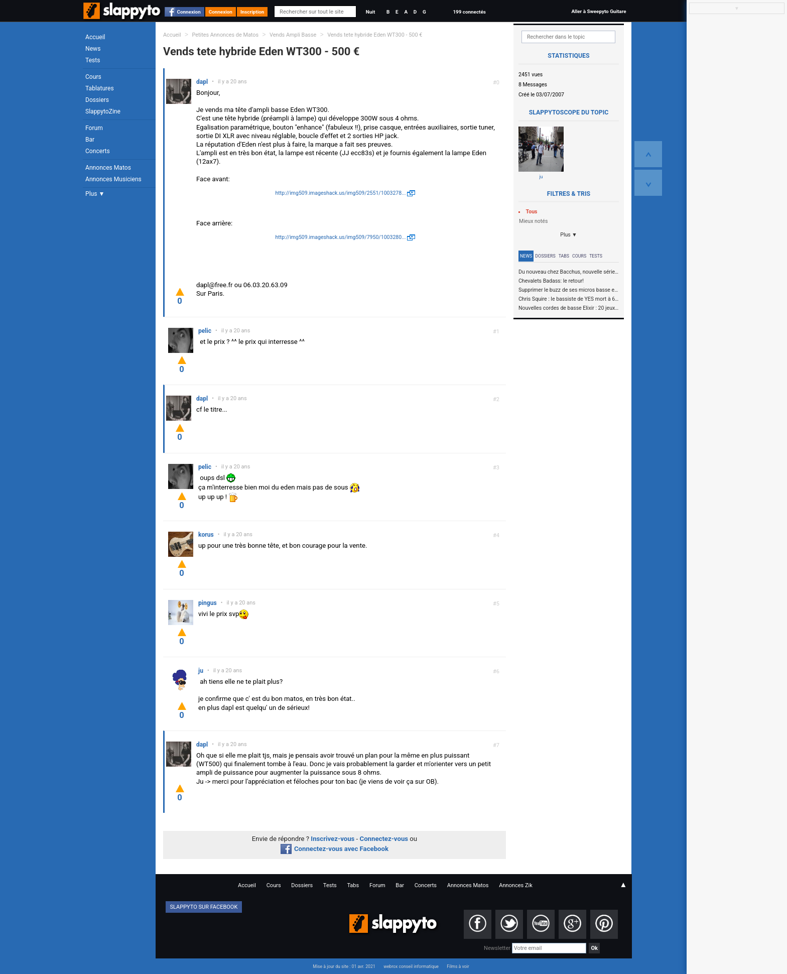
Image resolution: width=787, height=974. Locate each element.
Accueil (95, 37)
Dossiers (97, 99)
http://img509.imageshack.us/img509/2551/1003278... (340, 193)
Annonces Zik (516, 885)
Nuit (370, 12)
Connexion (189, 12)
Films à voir (458, 966)
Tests (92, 60)
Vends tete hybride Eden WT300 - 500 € (374, 35)
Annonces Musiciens (113, 179)
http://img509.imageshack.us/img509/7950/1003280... (340, 237)
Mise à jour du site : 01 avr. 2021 (344, 966)
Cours (93, 76)
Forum (94, 128)
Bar (89, 139)
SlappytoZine (102, 111)
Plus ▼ (94, 193)
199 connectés (469, 12)
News (92, 48)
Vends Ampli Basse (293, 35)
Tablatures (99, 88)
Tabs (564, 256)
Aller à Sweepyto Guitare (598, 11)
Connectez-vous (384, 838)
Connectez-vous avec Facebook (334, 849)
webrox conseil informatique (411, 966)
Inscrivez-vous (332, 838)
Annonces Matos (108, 167)
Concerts (97, 151)
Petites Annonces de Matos (225, 35)
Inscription (252, 12)
